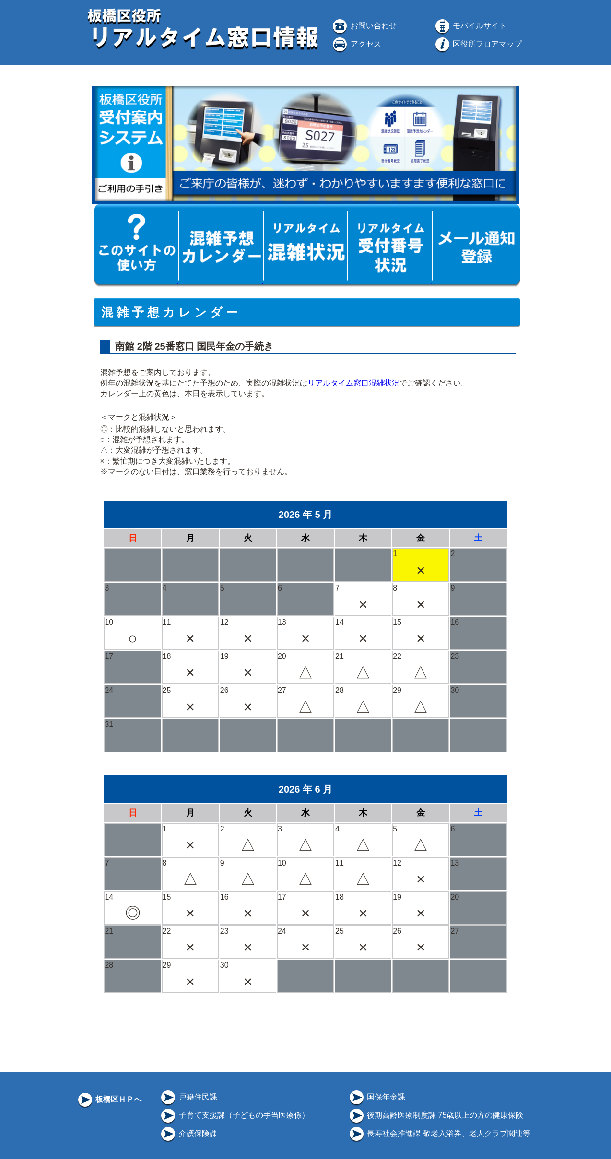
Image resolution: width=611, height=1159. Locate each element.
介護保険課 (188, 1133)
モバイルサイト (470, 26)
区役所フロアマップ (478, 44)
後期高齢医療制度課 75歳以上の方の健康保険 (436, 1115)
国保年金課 (376, 1097)
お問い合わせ (363, 26)
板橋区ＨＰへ (108, 1099)
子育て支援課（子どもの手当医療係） (234, 1115)
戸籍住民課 (188, 1097)
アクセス (356, 44)
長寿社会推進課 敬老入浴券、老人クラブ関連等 (439, 1133)
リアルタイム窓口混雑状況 (353, 383)
